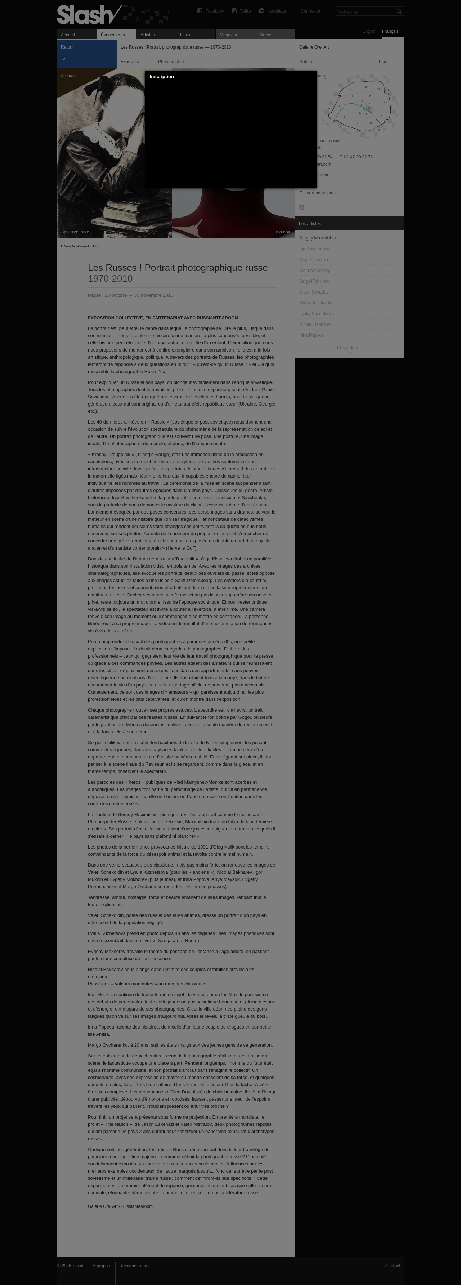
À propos (101, 1265)
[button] (311, 77)
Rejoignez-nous (134, 1265)
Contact (392, 1265)
